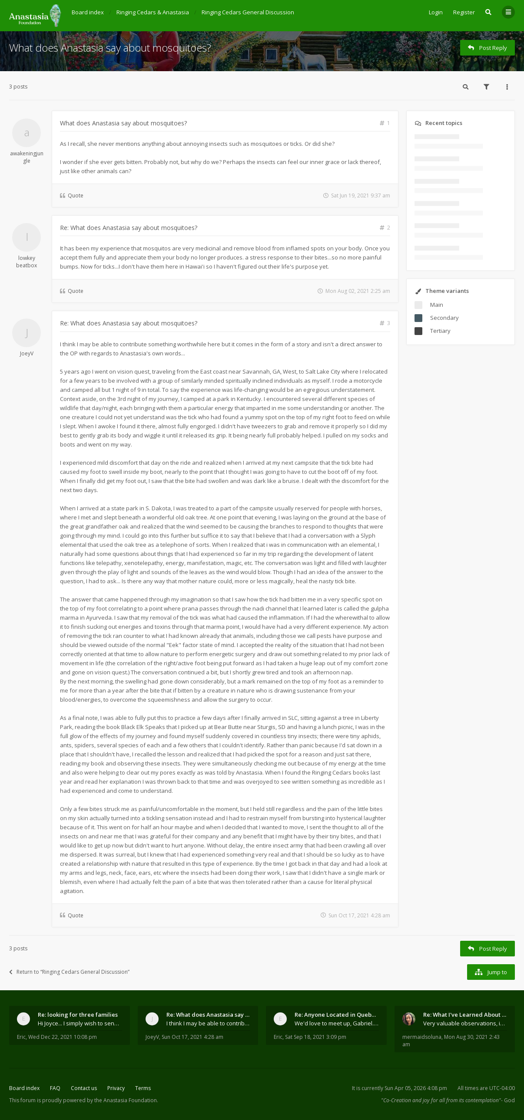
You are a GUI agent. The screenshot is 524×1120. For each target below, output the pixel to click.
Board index (24, 1088)
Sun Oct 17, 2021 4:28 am (192, 1037)
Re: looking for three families (78, 1014)
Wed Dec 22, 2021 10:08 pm (62, 1037)
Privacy (116, 1088)
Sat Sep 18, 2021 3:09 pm (315, 1037)
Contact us (84, 1088)
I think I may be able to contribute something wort (208, 1023)
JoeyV (26, 353)
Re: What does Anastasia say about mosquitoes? (128, 227)
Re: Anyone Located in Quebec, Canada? (337, 1014)
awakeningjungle (26, 157)
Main (436, 305)
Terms (143, 1088)
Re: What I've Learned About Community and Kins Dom (465, 1014)
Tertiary (440, 331)
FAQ (55, 1088)
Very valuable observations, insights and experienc (465, 1023)
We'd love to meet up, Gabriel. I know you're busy (337, 1023)
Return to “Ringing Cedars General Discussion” (69, 971)
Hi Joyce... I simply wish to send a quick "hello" (80, 1023)
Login (436, 12)
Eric (21, 1037)
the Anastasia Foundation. (126, 1100)
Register (464, 12)
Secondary (444, 318)
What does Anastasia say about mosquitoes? (110, 47)
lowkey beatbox (26, 261)
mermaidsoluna (421, 1037)
